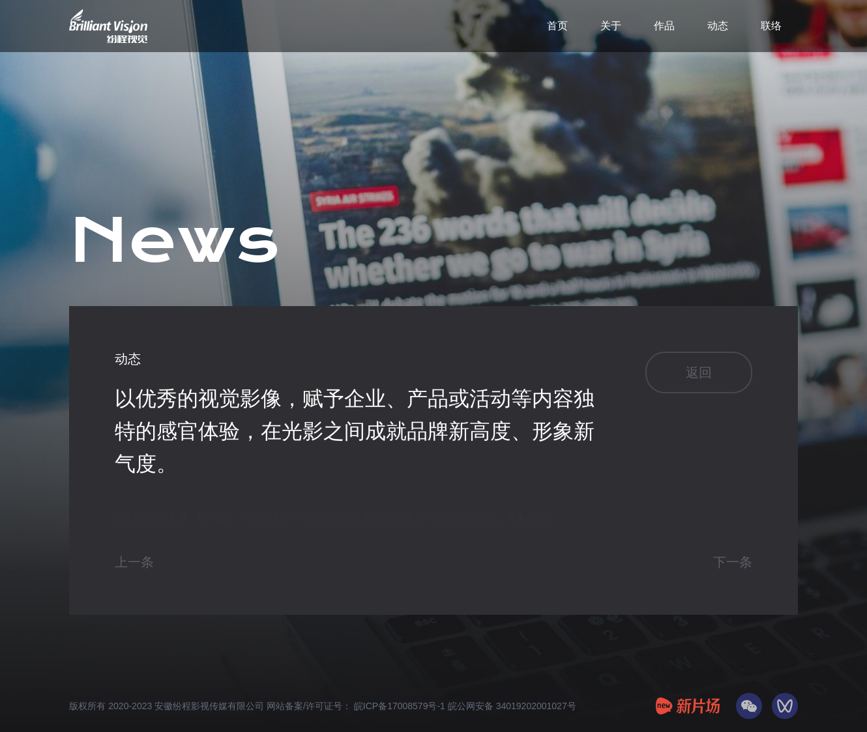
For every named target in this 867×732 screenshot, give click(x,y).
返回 (699, 372)
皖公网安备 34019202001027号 (512, 706)
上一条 (134, 562)
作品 (664, 25)
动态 (717, 25)
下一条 (732, 562)
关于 (610, 25)
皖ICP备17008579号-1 (401, 706)
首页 (557, 25)
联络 (771, 25)
